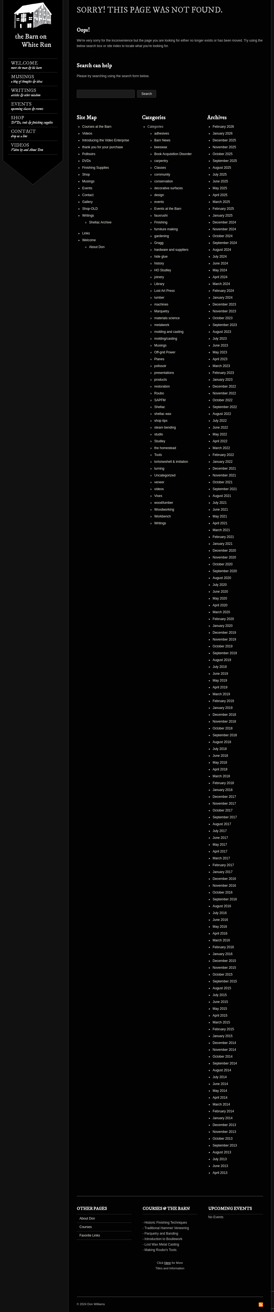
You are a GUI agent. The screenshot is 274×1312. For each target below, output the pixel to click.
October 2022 (223, 400)
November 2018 (224, 721)
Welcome (26, 65)
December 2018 (224, 715)
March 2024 (221, 284)
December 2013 (224, 1125)
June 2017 (220, 838)
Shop (32, 120)
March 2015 (221, 1022)
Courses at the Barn (97, 127)
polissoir (160, 366)
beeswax (160, 147)
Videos (27, 147)
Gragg (158, 243)
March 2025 (221, 202)
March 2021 (221, 530)
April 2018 (220, 769)
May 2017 (220, 844)
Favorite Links (89, 1235)
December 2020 (224, 550)
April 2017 (220, 851)
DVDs (86, 161)
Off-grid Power (164, 352)
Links (86, 233)
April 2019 (220, 687)
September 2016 (225, 899)
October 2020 (223, 564)
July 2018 (220, 749)
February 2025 (223, 209)
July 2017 (220, 831)
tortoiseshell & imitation (171, 462)
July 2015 (220, 995)
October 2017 (223, 810)
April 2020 (220, 605)
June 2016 (220, 920)
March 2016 (221, 940)
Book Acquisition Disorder (173, 154)
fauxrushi (161, 215)
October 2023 (223, 318)
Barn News (162, 140)
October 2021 (223, 482)
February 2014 (223, 1111)
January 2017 (223, 872)
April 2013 (220, 1173)
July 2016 (220, 913)
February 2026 (223, 127)
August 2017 (222, 824)
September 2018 (225, 735)
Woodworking (164, 509)
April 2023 (220, 359)
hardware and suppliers (171, 250)
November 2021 (224, 475)
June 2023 (220, 345)
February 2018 (223, 783)
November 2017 (224, 803)
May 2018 (220, 762)
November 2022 (224, 393)
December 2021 (224, 468)
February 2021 (223, 537)
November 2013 (224, 1132)
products (160, 380)
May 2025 (220, 188)
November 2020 (224, 557)
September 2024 (225, 243)
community (162, 174)
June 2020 (220, 592)
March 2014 (221, 1104)
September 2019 (225, 653)
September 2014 (225, 1063)
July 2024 (220, 256)
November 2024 (224, 229)
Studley (159, 441)
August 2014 (222, 1070)
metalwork (161, 325)
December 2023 (224, 304)
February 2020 (223, 619)
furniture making (166, 229)
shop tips (160, 421)
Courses (85, 1227)
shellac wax (162, 414)
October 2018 (223, 728)
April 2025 (220, 195)
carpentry (161, 161)
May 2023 (220, 352)
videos (159, 489)
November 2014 (224, 1050)
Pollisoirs (88, 154)
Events (27, 106)
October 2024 (223, 236)
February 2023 (223, 373)
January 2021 (223, 544)
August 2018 (222, 742)
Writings (25, 92)
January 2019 (223, 708)
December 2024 (224, 222)
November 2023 (224, 311)
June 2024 (220, 263)
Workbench (162, 516)
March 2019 (221, 694)
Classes (160, 168)
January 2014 (223, 1118)
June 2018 (220, 756)
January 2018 (223, 790)
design (159, 195)
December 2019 (224, 633)
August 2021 (222, 496)
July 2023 (220, 339)
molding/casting (165, 339)
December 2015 (224, 961)
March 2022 (221, 448)
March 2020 (221, 612)
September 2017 (225, 817)
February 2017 (223, 865)
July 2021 (220, 503)
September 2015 (225, 981)
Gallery (87, 202)
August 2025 (222, 168)
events (159, 202)
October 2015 (223, 974)
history (159, 263)
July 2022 (220, 421)
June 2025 (220, 181)
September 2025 (225, 161)
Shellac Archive (100, 222)
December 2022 (224, 386)
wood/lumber (163, 503)
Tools (158, 455)
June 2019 (220, 674)
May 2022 (220, 434)
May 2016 (220, 927)
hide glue (161, 256)
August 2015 (222, 988)
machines (161, 304)
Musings (26, 79)
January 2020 (223, 626)
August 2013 (222, 1152)
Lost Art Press (164, 291)
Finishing (160, 222)
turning (159, 468)
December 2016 (224, 879)
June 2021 (220, 509)
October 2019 (223, 646)
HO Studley (162, 270)
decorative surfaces (168, 188)
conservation (163, 181)
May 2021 (220, 516)
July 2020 (220, 585)
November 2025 (224, 147)
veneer (159, 482)
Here (167, 1262)
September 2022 (225, 407)
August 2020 (222, 578)
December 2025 (224, 140)
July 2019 (220, 667)
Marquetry (161, 311)
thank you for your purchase (102, 147)
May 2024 (220, 270)
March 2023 (221, 366)
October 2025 (223, 154)
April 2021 (220, 523)
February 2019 (223, 701)
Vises (158, 496)
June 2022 (220, 427)
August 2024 (222, 250)
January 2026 (223, 133)
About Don (97, 247)
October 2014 (223, 1056)
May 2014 (220, 1091)
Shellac (159, 407)
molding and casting (169, 332)
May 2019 (220, 680)
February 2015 (223, 1029)
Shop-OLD (90, 209)
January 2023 (223, 380)
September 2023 (225, 325)
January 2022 (223, 462)
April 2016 (220, 933)
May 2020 (220, 598)
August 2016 (222, 906)
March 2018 (221, 776)
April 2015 (220, 1015)
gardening (161, 236)
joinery (159, 277)
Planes (159, 359)
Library (159, 284)
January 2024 (223, 297)
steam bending (165, 427)
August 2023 (222, 332)
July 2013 (220, 1159)
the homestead (165, 448)
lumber (159, 297)
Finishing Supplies (95, 168)
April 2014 (220, 1097)
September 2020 (225, 571)
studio (158, 434)
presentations (164, 373)
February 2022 (223, 455)
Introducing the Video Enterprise (105, 140)
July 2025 (220, 174)
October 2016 (223, 892)
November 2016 (224, 886)
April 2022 (220, 441)
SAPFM (159, 400)
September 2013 (225, 1145)
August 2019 (222, 660)
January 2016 (223, 954)
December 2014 (224, 1043)
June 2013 (220, 1166)
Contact (23, 133)
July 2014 (220, 1077)
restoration (162, 386)
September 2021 (225, 489)
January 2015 (223, 1036)
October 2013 (223, 1139)
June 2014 (220, 1084)
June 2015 (220, 1002)
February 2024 (223, 291)
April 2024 (220, 277)
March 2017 (221, 858)
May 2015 (220, 1009)
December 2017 (224, 797)
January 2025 (223, 215)
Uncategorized (164, 475)
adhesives (161, 133)
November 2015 (224, 968)
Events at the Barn (167, 209)
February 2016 (223, 947)
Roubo (159, 393)
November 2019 (224, 639)
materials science (167, 318)
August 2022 (222, 414)
